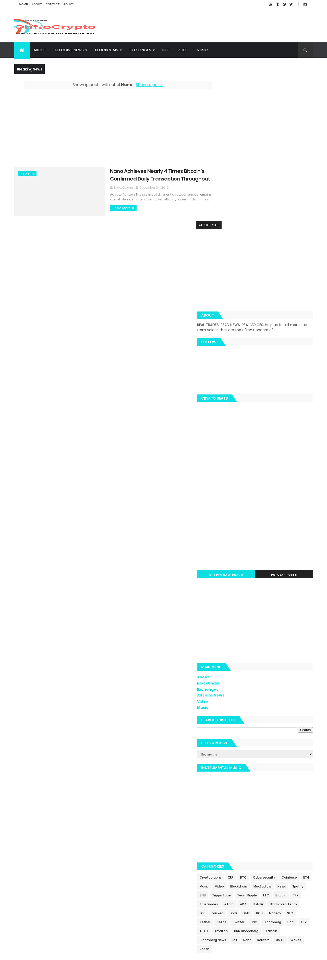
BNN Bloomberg (269, 800)
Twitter (228, 791)
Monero (242, 782)
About (37, 4)
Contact (52, 4)
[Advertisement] (220, 25)
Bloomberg (262, 791)
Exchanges (140, 50)
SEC (257, 782)
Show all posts (144, 84)
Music (202, 50)
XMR (303, 773)
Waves (228, 818)
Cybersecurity (287, 728)
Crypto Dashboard (243, 426)
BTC (266, 728)
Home (23, 4)
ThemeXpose (145, 953)
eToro (264, 764)
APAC (227, 800)
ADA (278, 764)
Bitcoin (291, 755)
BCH (226, 782)
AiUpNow (127, 953)
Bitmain (294, 800)
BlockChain (106, 50)
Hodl (280, 791)
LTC (277, 755)
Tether (271, 782)
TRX (226, 764)
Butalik (293, 764)
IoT (258, 809)
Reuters (287, 809)
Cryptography (234, 728)
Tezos (288, 782)
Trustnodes (244, 764)
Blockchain (295, 737)
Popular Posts (290, 426)
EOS (259, 773)
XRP (254, 728)
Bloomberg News (236, 809)
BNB (282, 746)
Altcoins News (69, 50)
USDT (303, 809)
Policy (69, 4)
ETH (247, 737)
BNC (244, 791)
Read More (108, 207)
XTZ (294, 791)
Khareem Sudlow (89, 953)
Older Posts (197, 224)
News (251, 746)
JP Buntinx (27, 173)
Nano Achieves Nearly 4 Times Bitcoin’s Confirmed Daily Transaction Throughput (146, 174)
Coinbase (230, 737)
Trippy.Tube (232, 755)
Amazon (244, 800)
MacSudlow (231, 746)
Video (183, 50)
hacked (274, 773)
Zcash (245, 818)
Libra (290, 773)
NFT (165, 50)
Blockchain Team (236, 773)
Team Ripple (258, 755)
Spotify (267, 746)
